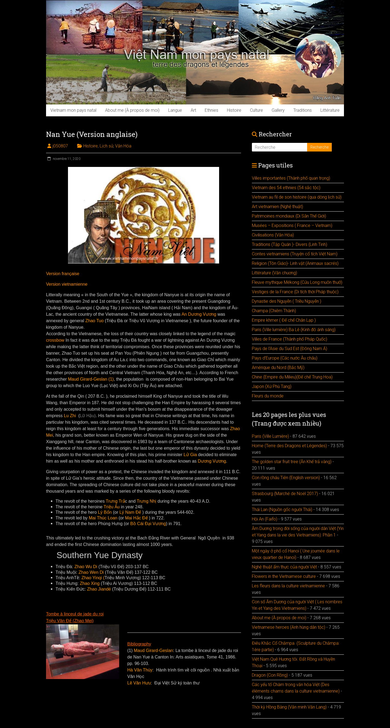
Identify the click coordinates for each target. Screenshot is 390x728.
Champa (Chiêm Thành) (274, 310)
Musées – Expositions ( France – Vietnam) (292, 225)
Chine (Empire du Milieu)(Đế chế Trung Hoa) (292, 377)
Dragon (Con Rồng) (270, 675)
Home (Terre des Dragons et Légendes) (289, 445)
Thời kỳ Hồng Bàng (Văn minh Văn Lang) (289, 707)
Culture (256, 110)
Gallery (278, 110)
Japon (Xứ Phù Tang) (271, 386)
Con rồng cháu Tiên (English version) (286, 477)
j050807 (60, 146)
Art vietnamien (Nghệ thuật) (277, 206)
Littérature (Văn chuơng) (274, 272)
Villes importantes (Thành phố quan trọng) (291, 178)
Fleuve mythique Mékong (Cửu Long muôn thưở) (297, 282)
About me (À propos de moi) (132, 110)
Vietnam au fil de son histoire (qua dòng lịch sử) (297, 197)
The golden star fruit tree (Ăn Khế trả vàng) (292, 461)
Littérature (330, 110)
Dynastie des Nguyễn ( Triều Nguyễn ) (286, 301)
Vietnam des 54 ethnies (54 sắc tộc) (286, 187)
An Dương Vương (198, 314)
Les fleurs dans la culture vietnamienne (288, 585)
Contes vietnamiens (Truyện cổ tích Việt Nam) (294, 253)
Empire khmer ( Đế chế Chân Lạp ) (284, 320)
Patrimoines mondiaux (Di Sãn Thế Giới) (289, 216)
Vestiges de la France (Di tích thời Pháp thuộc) (295, 291)
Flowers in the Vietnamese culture (284, 576)
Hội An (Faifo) (264, 519)
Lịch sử (106, 146)
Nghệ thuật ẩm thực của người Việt (284, 566)
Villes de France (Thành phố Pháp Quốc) (289, 339)
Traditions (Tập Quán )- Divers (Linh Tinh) (289, 244)
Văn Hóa (123, 146)
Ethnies (211, 110)
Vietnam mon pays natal (73, 110)
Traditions (302, 110)
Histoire (234, 110)
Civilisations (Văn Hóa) (273, 235)
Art (193, 110)
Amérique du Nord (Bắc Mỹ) (278, 367)
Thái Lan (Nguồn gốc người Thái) (282, 509)
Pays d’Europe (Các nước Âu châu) (284, 358)
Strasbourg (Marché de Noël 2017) (285, 493)
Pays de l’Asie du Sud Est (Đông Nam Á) (289, 348)
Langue (175, 110)
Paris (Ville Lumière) (270, 436)
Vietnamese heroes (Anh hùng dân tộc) (288, 627)
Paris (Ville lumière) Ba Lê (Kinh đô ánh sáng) (294, 329)
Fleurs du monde (268, 395)
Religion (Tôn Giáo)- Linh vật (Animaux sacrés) (295, 263)
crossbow (55, 340)
